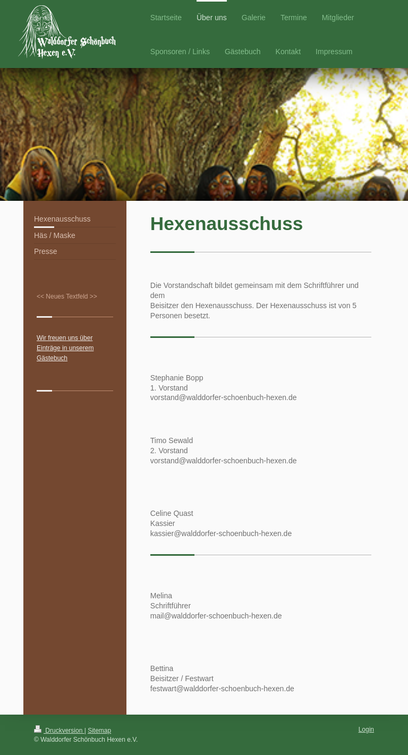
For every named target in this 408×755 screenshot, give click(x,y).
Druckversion (59, 730)
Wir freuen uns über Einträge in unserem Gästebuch (65, 348)
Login (366, 729)
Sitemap (99, 730)
